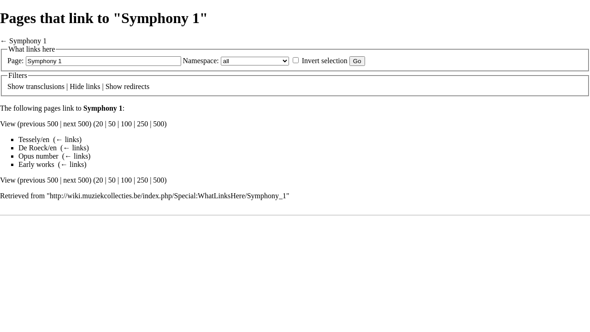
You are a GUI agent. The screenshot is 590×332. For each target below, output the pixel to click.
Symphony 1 (28, 41)
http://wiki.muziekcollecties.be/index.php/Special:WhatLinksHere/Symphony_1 (168, 196)
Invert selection (325, 61)
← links (67, 139)
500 (158, 124)
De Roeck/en (37, 148)
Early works (36, 164)
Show (15, 86)
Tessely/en (33, 139)
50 (112, 124)
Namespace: (201, 61)
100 (126, 124)
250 (142, 124)
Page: (15, 61)
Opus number (38, 156)
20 (99, 124)
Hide (77, 86)
